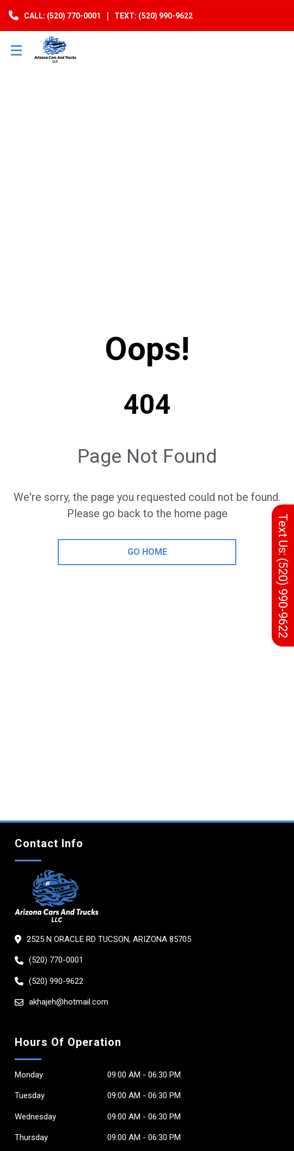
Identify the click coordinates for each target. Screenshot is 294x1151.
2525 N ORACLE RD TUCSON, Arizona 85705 (109, 939)
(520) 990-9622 (56, 981)
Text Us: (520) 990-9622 (283, 575)
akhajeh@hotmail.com (68, 1002)
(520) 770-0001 (56, 960)
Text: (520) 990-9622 (153, 15)
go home (147, 552)
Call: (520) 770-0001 (62, 15)
